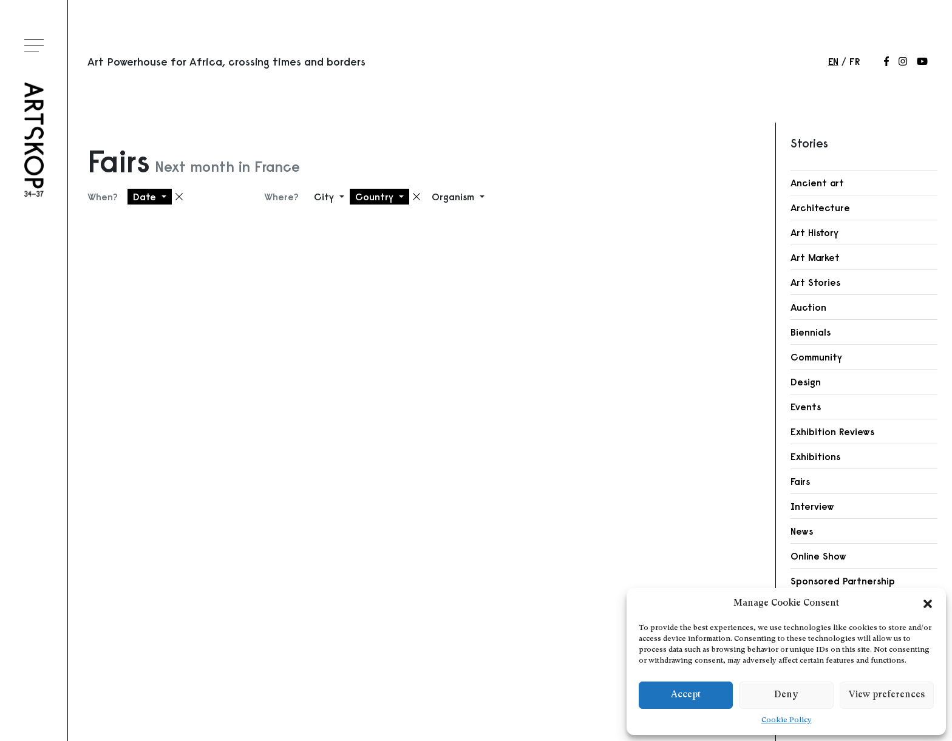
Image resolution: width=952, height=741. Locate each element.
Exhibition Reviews (832, 431)
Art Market (815, 257)
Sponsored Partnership (842, 581)
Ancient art (817, 183)
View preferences (887, 695)
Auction (808, 307)
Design (805, 382)
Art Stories (815, 282)
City (325, 197)
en (833, 61)
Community (816, 357)
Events (805, 407)
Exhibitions (815, 456)
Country (375, 197)
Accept (686, 695)
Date (146, 197)
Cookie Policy (786, 720)
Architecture (820, 207)
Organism (454, 197)
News (801, 531)
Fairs (800, 481)
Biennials (810, 332)
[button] (928, 604)
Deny (786, 695)
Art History (814, 232)
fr (854, 61)
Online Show (818, 556)
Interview (812, 506)
